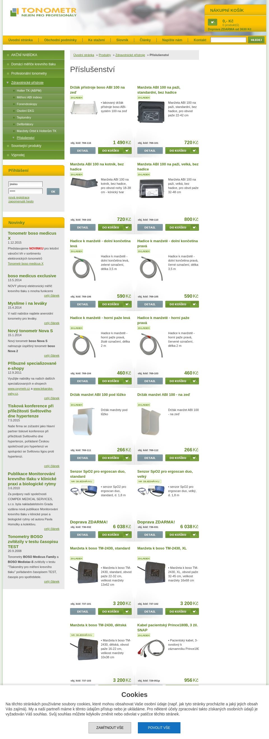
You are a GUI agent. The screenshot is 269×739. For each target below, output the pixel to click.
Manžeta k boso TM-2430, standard (100, 548)
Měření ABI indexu (29, 97)
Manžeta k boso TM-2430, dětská (98, 625)
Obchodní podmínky (60, 40)
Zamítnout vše (110, 728)
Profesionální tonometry (29, 73)
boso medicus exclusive (32, 275)
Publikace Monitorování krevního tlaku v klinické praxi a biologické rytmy (32, 478)
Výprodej (17, 155)
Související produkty (26, 146)
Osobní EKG (25, 110)
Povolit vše (159, 728)
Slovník (122, 40)
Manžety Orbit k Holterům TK (37, 131)
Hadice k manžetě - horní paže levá (100, 318)
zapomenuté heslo (21, 201)
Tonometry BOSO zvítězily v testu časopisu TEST (33, 541)
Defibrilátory (25, 124)
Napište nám (172, 40)
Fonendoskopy (27, 104)
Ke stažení (96, 40)
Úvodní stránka (20, 40)
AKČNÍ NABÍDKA (24, 55)
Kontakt (200, 40)
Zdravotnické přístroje (27, 83)
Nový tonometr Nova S (30, 330)
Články (145, 40)
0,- (225, 21)
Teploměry (24, 117)
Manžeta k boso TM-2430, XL (162, 548)
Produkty (105, 55)
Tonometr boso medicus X (25, 263)
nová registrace (18, 197)
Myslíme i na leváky (27, 303)
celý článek (51, 295)
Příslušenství (25, 137)
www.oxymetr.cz (19, 388)
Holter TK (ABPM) (29, 90)
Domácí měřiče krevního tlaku (33, 64)
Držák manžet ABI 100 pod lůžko (98, 394)
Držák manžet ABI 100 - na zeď (163, 394)
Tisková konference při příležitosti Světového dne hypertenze (31, 410)
